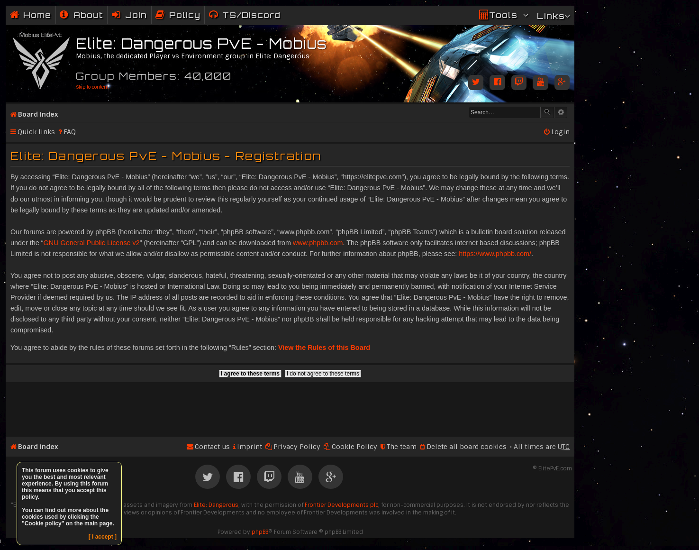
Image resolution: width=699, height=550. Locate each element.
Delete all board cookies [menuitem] (467, 446)
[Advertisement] (290, 405)
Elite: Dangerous (216, 505)
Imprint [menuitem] (249, 446)
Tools (503, 15)
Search (547, 112)
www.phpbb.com (318, 243)
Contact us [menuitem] (212, 446)
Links (551, 16)
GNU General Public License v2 (92, 243)
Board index (38, 114)
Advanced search (560, 112)
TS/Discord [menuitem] (251, 15)
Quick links (36, 132)
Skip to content (92, 87)
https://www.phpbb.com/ (495, 253)
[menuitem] (81, 15)
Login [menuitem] (560, 132)
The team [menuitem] (402, 446)
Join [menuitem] (136, 15)
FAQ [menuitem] (70, 132)
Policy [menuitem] (184, 15)
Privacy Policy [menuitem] (296, 446)
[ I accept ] (103, 536)
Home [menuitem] (37, 15)
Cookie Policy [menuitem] (354, 446)
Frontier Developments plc (341, 505)
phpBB (260, 532)
